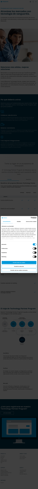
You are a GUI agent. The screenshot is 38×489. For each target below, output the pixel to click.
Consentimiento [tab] (6, 221)
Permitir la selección (19, 266)
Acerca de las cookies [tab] (31, 221)
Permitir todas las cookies (19, 262)
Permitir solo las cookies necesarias (18, 270)
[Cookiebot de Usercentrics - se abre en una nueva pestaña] (30, 218)
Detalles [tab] (19, 221)
